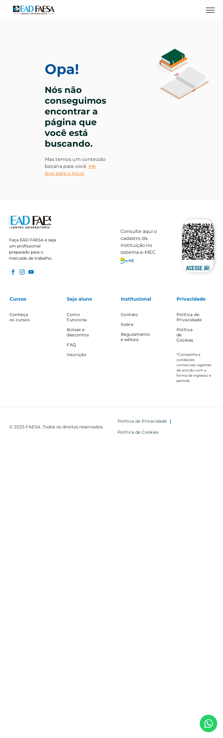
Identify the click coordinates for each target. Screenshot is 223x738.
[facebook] (13, 273)
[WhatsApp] (208, 723)
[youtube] (31, 273)
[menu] (210, 10)
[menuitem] (30, 317)
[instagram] (22, 273)
